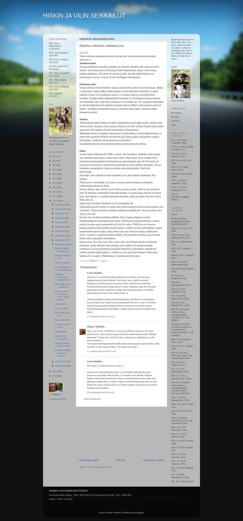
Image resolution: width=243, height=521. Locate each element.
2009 (55, 371)
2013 (55, 187)
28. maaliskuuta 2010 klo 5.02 (101, 392)
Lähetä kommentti (92, 399)
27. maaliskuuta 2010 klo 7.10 (101, 316)
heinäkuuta (60, 226)
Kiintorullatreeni (62, 320)
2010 (55, 200)
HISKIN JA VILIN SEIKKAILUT (84, 15)
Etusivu (121, 460)
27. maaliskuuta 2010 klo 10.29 (101, 351)
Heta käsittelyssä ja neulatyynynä (63, 268)
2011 (55, 196)
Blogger (140, 512)
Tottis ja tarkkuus (63, 262)
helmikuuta (60, 361)
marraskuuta (61, 209)
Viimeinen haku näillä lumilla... (63, 344)
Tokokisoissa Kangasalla (61, 337)
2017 (55, 169)
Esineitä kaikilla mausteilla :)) (62, 249)
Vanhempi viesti (153, 460)
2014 (55, 183)
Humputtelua (61, 304)
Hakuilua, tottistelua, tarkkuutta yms (63, 277)
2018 (55, 165)
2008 (55, 376)
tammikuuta (61, 365)
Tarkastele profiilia (57, 399)
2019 (55, 160)
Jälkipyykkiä (60, 331)
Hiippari (91, 326)
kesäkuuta (60, 231)
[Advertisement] (121, 432)
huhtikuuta (60, 240)
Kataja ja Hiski (61, 308)
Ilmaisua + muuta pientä (63, 325)
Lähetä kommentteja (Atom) (98, 467)
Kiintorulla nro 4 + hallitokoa (62, 285)
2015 (55, 178)
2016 (55, 174)
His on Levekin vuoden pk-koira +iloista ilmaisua (62, 295)
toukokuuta (60, 235)
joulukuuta (60, 204)
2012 (55, 191)
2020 (55, 156)
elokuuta (59, 222)
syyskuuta (60, 218)
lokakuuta (60, 213)
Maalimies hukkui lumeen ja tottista (63, 353)
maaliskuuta (61, 244)
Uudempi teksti (89, 460)
